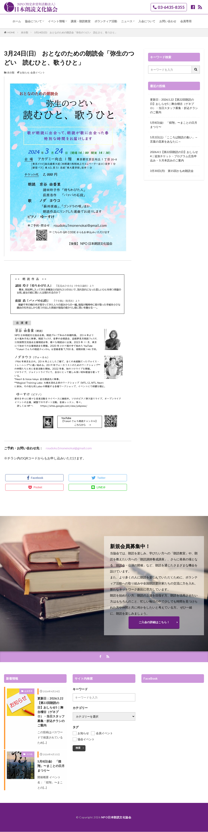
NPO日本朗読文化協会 (116, 817)
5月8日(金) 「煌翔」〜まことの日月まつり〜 (173, 124)
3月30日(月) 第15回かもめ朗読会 (172, 170)
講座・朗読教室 (81, 21)
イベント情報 (56, 21)
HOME (11, 32)
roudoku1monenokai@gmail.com (69, 448)
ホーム (16, 21)
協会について (33, 21)
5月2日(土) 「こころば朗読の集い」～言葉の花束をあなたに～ (174, 139)
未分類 (24, 32)
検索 (78, 747)
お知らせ (24, 72)
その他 (29, 754)
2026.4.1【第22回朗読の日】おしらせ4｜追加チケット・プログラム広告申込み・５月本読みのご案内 (174, 156)
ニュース (126, 21)
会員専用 (186, 21)
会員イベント (37, 72)
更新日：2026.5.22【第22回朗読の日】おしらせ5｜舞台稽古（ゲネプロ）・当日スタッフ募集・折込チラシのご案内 (174, 106)
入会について (146, 21)
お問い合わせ (167, 21)
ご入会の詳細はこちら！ (154, 622)
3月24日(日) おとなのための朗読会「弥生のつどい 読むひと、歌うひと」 (75, 32)
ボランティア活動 (106, 21)
